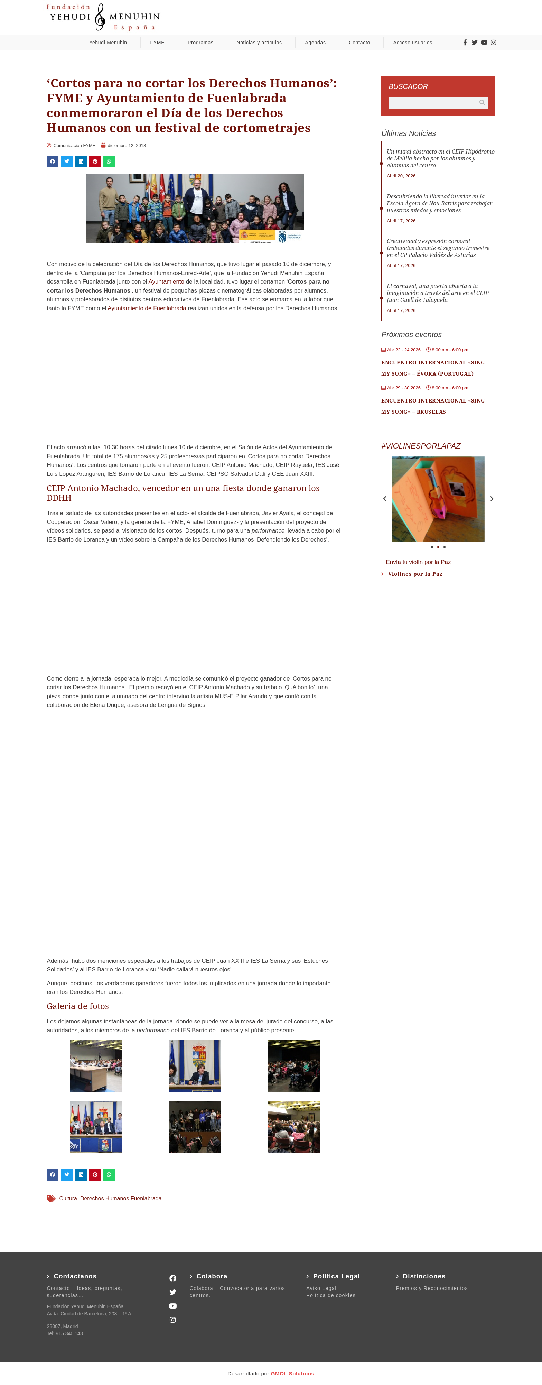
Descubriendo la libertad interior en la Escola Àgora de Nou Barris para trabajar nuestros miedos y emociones (439, 203)
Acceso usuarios (414, 42)
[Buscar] (482, 103)
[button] (52, 161)
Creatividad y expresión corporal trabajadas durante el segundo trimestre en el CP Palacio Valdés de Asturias (438, 248)
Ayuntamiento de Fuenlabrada (147, 308)
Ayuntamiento (166, 281)
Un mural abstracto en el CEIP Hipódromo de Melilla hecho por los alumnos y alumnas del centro (441, 158)
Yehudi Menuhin (110, 42)
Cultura (68, 1198)
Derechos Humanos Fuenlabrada (121, 1198)
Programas (202, 42)
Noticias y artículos (260, 42)
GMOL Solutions (293, 1373)
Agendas (317, 42)
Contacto (361, 42)
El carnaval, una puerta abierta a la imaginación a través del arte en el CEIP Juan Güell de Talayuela (438, 293)
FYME (159, 42)
